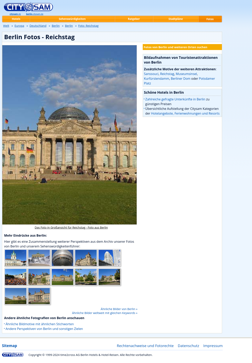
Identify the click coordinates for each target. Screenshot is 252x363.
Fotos (210, 19)
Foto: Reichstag (88, 26)
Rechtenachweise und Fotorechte (145, 345)
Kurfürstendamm (156, 78)
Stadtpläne (176, 19)
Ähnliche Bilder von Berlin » (119, 309)
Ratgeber (134, 19)
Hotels (16, 19)
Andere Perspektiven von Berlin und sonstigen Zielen (44, 329)
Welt (6, 26)
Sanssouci (151, 74)
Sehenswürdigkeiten (72, 19)
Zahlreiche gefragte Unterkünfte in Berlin (175, 99)
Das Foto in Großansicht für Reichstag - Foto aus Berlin (71, 227)
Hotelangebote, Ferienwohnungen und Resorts (185, 113)
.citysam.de (34, 14)
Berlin (56, 26)
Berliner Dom (180, 78)
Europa (19, 26)
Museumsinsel (186, 74)
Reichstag (167, 74)
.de (15, 14)
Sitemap (9, 345)
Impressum (213, 345)
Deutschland (38, 26)
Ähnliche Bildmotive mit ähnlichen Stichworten (40, 324)
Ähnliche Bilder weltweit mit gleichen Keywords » (104, 313)
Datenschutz (188, 345)
